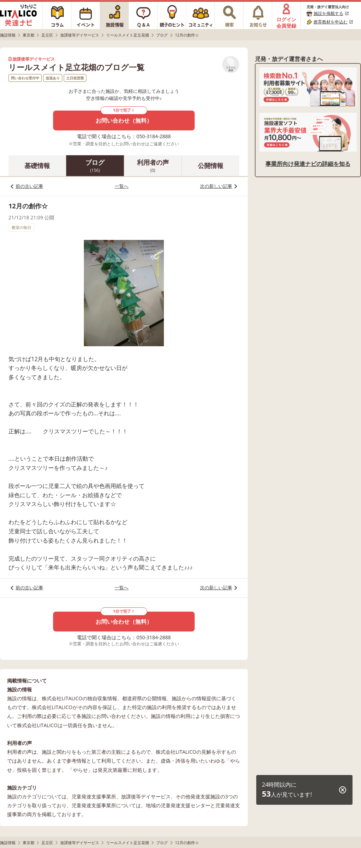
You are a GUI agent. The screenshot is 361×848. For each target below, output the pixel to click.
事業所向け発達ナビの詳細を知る (307, 164)
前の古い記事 (29, 186)
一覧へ (121, 186)
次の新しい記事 (216, 186)
